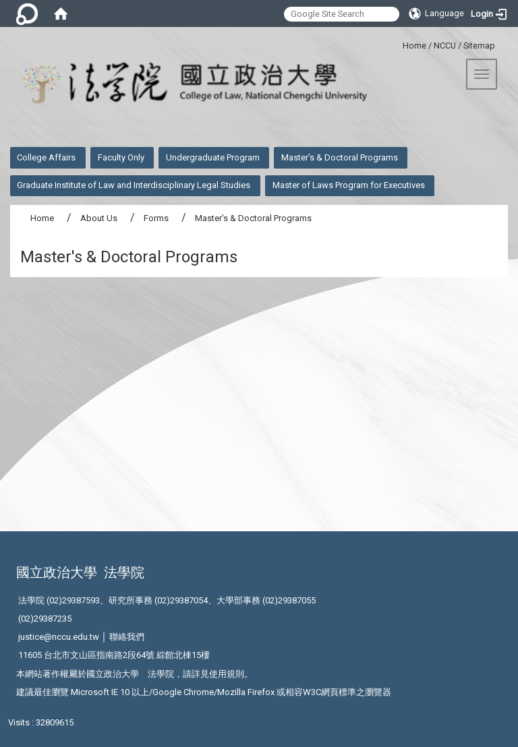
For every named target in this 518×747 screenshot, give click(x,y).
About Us (98, 218)
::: (398, 43)
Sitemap (479, 45)
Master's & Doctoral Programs (339, 157)
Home (414, 45)
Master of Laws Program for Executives (348, 185)
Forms (156, 218)
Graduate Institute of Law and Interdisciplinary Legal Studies (133, 185)
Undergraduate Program (213, 157)
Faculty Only (121, 157)
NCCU (445, 45)
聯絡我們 (126, 637)
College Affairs (46, 157)
